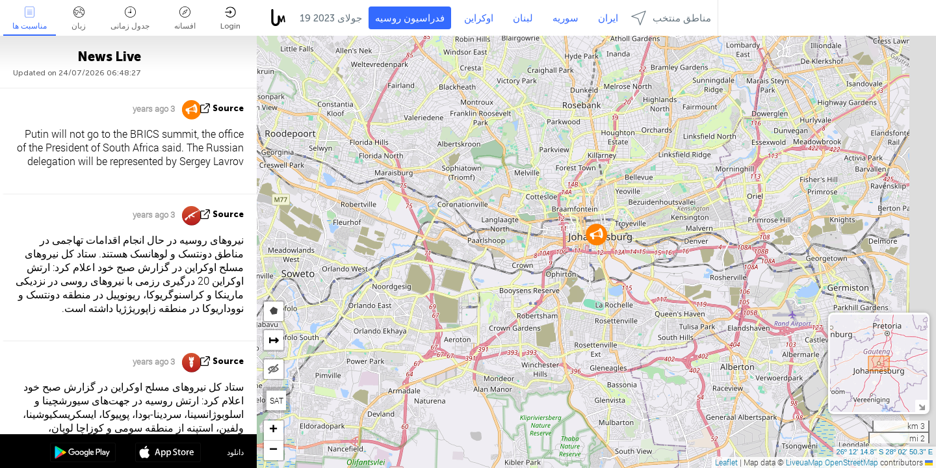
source (228, 108)
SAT (276, 400)
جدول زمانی (130, 18)
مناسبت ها (29, 18)
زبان (79, 18)
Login (230, 18)
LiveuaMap (804, 462)
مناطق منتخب (671, 17)
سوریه (565, 18)
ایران (608, 18)
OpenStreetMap (851, 462)
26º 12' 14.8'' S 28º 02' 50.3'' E (885, 452)
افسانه (185, 18)
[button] (596, 234)
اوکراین (478, 18)
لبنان (523, 18)
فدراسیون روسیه (410, 18)
